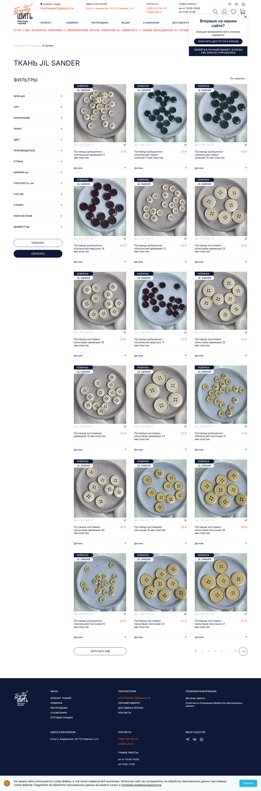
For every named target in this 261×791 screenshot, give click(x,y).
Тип (16, 106)
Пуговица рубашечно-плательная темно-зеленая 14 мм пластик (210, 155)
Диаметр (21, 226)
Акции (125, 22)
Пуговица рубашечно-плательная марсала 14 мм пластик (89, 249)
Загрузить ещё (100, 652)
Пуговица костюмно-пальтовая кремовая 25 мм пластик (211, 249)
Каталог (47, 22)
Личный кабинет (129, 704)
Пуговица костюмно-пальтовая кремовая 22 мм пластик (211, 343)
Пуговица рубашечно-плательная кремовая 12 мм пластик (149, 249)
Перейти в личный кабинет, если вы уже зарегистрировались (218, 51)
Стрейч (18, 205)
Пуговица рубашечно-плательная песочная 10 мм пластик (90, 625)
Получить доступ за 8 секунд (218, 41)
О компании (151, 22)
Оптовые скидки (61, 719)
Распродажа (99, 22)
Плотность (24, 183)
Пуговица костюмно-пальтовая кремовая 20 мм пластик (90, 531)
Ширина (21, 172)
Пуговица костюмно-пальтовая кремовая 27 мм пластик (150, 437)
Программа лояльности (134, 699)
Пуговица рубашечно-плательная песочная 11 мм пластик (211, 437)
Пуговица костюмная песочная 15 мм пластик (150, 530)
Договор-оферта (195, 699)
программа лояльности (57, 8)
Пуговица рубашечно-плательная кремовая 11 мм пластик (90, 155)
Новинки (72, 22)
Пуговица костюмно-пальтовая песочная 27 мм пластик (210, 625)
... (228, 653)
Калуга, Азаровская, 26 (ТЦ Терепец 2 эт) (110, 8)
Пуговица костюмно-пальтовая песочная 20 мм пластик (210, 531)
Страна (18, 161)
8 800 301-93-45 (157, 8)
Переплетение (23, 215)
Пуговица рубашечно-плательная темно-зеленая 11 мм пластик (149, 155)
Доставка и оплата (185, 22)
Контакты (124, 714)
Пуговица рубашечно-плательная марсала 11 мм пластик (149, 343)
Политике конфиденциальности (141, 785)
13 (235, 653)
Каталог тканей (60, 699)
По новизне (237, 78)
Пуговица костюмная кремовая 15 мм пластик (88, 437)
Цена (19, 96)
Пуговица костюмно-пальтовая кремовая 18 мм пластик (89, 343)
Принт (18, 128)
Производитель (24, 150)
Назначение (22, 117)
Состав (18, 194)
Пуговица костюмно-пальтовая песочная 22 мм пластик (150, 625)
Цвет (17, 139)
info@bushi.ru (154, 12)
